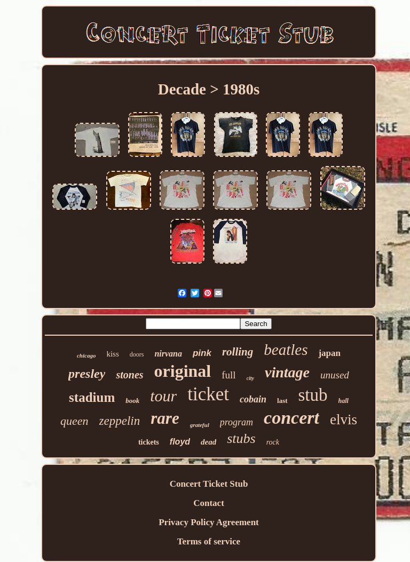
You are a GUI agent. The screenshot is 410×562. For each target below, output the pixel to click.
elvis (343, 419)
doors (137, 354)
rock (272, 442)
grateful (199, 425)
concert (291, 418)
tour (163, 396)
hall (343, 401)
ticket (208, 394)
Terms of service (208, 541)
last (282, 401)
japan (329, 353)
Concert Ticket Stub (209, 484)
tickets (148, 442)
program (236, 422)
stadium (92, 397)
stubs (241, 438)
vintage (287, 372)
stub (313, 395)
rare (165, 418)
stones (129, 375)
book (132, 401)
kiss (112, 354)
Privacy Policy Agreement (209, 522)
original (182, 371)
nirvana (168, 353)
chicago (86, 355)
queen (74, 421)
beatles (286, 349)
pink (202, 353)
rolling (237, 351)
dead (208, 442)
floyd (180, 441)
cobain (253, 399)
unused (334, 375)
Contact (208, 503)
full (228, 375)
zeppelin (119, 421)
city (250, 378)
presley (86, 374)
